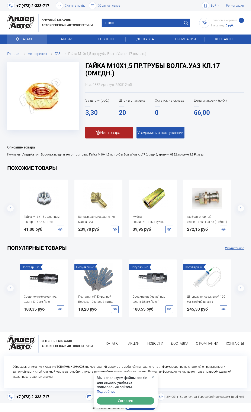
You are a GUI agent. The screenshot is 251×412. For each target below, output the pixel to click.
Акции (66, 39)
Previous (10, 208)
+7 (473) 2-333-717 (32, 5)
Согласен (125, 400)
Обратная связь (104, 5)
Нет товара (110, 132)
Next (241, 208)
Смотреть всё (234, 248)
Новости (106, 39)
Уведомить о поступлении (160, 132)
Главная (13, 54)
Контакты (224, 39)
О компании (185, 39)
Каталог (27, 39)
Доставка (145, 39)
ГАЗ (58, 54)
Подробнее (106, 391)
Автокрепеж (37, 54)
